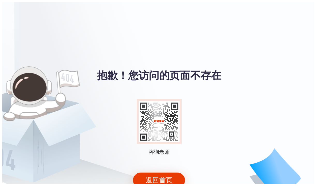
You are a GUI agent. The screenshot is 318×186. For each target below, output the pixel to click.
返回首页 (159, 180)
